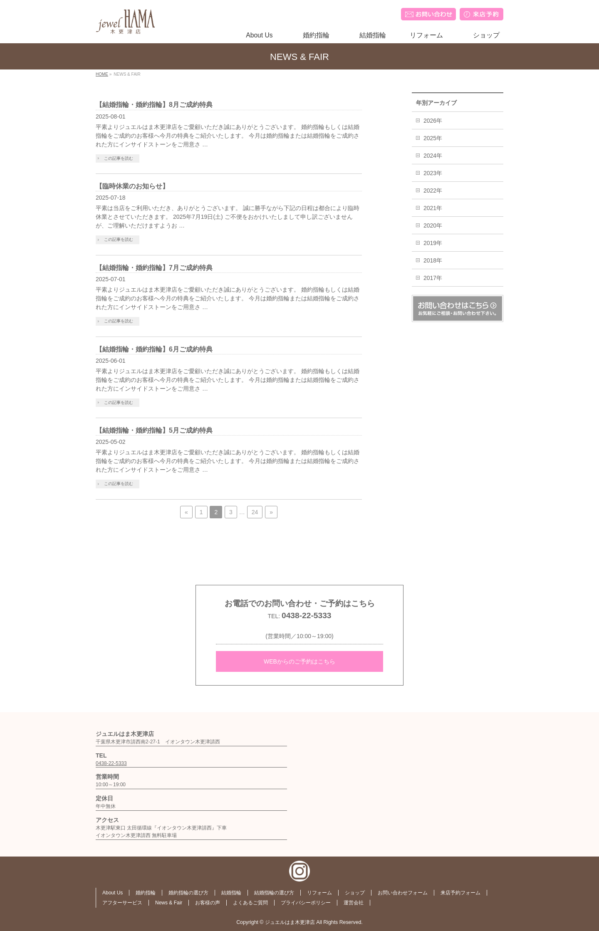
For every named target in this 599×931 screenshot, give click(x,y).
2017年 (432, 278)
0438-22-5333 (307, 615)
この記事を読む (118, 158)
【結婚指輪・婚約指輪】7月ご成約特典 (154, 267)
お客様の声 (207, 903)
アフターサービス (122, 903)
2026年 (432, 120)
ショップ (355, 893)
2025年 (432, 138)
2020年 (432, 225)
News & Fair (168, 903)
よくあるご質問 (250, 903)
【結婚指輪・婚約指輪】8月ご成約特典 (154, 104)
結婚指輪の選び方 (274, 893)
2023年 (432, 173)
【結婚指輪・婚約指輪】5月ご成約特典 (154, 430)
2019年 (432, 243)
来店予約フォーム (460, 893)
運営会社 (354, 903)
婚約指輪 (146, 893)
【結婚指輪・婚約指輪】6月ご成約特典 (154, 349)
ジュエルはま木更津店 (290, 922)
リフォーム (319, 893)
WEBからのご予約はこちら (299, 661)
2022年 (432, 190)
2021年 (432, 208)
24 (255, 512)
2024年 (432, 155)
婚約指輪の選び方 (188, 893)
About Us (112, 893)
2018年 (432, 260)
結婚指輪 (231, 893)
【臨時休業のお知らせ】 (132, 186)
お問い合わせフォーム (403, 893)
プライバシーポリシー (306, 903)
